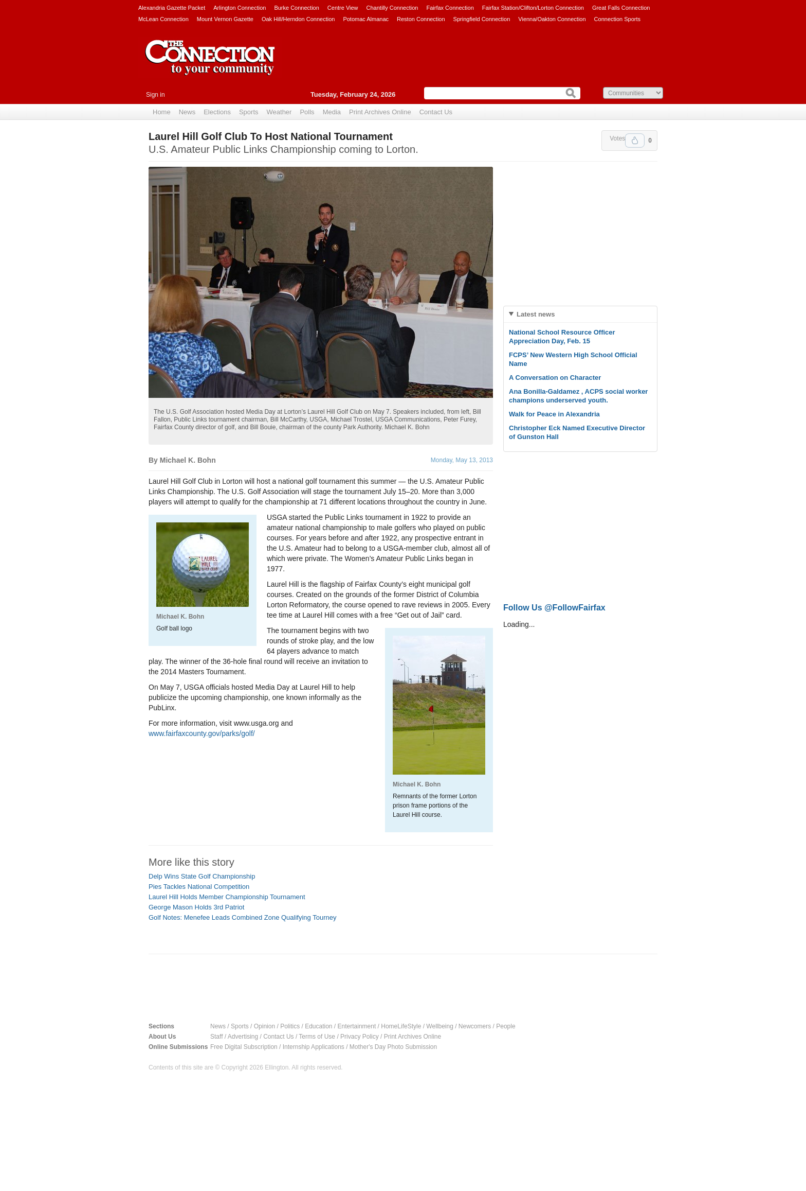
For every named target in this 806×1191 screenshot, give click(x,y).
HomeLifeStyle (401, 1026)
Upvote (635, 140)
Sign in (155, 94)
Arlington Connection (239, 8)
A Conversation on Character (555, 377)
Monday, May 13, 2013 (462, 460)
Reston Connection (421, 19)
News (187, 112)
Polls (307, 112)
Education (318, 1026)
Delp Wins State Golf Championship (202, 876)
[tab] (580, 314)
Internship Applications (313, 1046)
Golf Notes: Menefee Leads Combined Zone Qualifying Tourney (242, 917)
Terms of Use (317, 1036)
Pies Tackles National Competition (199, 886)
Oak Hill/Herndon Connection (298, 19)
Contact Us (435, 112)
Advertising (243, 1036)
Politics (290, 1026)
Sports (249, 112)
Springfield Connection (481, 19)
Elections (217, 112)
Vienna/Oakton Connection (551, 19)
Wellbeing (439, 1026)
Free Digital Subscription (244, 1046)
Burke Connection (296, 8)
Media (332, 112)
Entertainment (357, 1026)
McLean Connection (163, 19)
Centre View (342, 8)
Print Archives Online (380, 112)
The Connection (210, 65)
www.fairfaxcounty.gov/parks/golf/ (202, 733)
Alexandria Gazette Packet (171, 8)
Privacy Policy (359, 1036)
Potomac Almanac (366, 19)
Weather (279, 112)
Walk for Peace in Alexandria (554, 414)
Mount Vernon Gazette (225, 19)
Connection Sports (617, 19)
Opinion (264, 1026)
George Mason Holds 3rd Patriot (196, 907)
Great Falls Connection (621, 8)
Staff (216, 1036)
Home (162, 112)
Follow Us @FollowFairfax (554, 607)
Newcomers (475, 1026)
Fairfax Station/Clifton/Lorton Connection (533, 8)
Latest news (536, 314)
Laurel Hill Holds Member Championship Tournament (227, 897)
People (505, 1026)
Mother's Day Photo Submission (393, 1046)
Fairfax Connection (449, 8)
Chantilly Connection (392, 8)
